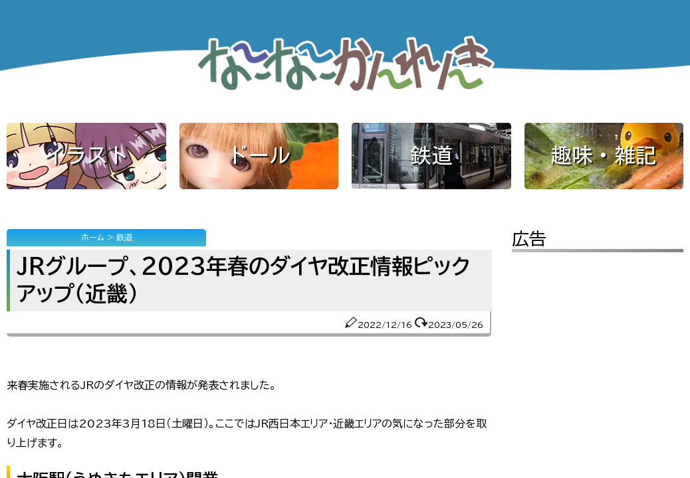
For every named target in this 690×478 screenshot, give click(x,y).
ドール (258, 155)
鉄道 (431, 155)
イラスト (86, 155)
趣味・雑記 (603, 155)
